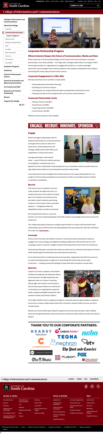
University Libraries (75, 410)
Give (99, 1)
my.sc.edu (89, 405)
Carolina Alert (90, 400)
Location (71, 379)
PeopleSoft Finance (92, 416)
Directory (90, 1)
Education (6, 405)
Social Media (8, 63)
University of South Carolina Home (16, 5)
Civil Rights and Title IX (70, 427)
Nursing (21, 416)
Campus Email (90, 403)
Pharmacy (37, 400)
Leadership (8, 29)
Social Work (37, 405)
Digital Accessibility (84, 427)
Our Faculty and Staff (12, 87)
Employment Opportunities (13, 42)
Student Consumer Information (37, 427)
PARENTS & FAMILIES (69, 1)
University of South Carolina (10, 427)
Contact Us (8, 56)
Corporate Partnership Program (14, 32)
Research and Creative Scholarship (12, 92)
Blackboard (90, 408)
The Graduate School (9, 413)
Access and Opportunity (76, 400)
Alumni (7, 97)
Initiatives (8, 70)
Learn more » (44, 231)
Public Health (38, 403)
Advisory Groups (9, 39)
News (6, 46)
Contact (79, 379)
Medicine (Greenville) (25, 410)
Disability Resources (58, 419)
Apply (95, 1)
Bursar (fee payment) (59, 412)
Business (5, 403)
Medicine (21, 407)
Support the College (11, 101)
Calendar (80, 1)
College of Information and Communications (14, 21)
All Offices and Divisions (76, 413)
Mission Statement (10, 52)
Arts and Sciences (8, 400)
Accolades (8, 49)
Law (20, 404)
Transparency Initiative (54, 427)
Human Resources (75, 403)
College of (31, 11)
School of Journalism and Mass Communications (14, 82)
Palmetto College (39, 413)
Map (85, 1)
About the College (11, 25)
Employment (57, 400)
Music (20, 413)
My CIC (21, 105)
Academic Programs (11, 66)
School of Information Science (12, 76)
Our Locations (9, 59)
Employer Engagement (12, 35)
